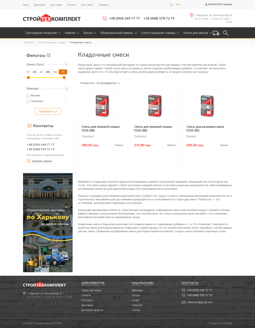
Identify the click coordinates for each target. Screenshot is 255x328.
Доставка (87, 305)
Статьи (136, 310)
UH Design (226, 323)
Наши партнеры (91, 290)
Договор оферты (92, 310)
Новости (137, 305)
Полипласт (37, 101)
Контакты (87, 300)
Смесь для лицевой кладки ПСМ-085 (153, 129)
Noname (35, 95)
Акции (135, 300)
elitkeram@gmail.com (200, 302)
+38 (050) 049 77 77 (124, 18)
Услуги (136, 295)
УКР (171, 4)
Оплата (85, 295)
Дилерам (137, 290)
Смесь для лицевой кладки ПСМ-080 (101, 129)
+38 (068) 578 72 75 (159, 18)
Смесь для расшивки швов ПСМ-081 (205, 129)
